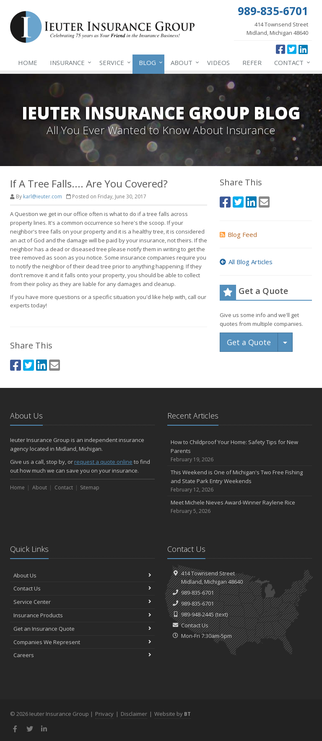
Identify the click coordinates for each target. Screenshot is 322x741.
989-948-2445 (197, 614)
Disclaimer (134, 714)
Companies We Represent (82, 642)
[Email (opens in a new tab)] (54, 365)
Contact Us (82, 588)
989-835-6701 (197, 592)
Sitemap (89, 487)
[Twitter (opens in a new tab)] (291, 49)
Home (27, 62)
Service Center (82, 602)
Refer (252, 62)
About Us (82, 575)
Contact (290, 62)
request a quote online (103, 461)
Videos (218, 62)
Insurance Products (82, 615)
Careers (82, 655)
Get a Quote (249, 342)
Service (113, 62)
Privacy (104, 714)
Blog (149, 62)
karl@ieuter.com (42, 196)
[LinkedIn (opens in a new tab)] (303, 49)
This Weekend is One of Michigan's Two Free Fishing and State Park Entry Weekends (240, 481)
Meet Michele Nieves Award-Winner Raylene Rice (240, 507)
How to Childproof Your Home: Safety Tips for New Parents (240, 450)
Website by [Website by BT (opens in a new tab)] (172, 714)
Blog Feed (238, 234)
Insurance (69, 62)
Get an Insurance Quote (82, 628)
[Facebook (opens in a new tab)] (280, 49)
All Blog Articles (246, 261)
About (183, 62)
